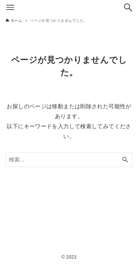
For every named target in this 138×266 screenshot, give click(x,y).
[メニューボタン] (10, 7)
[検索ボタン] (128, 7)
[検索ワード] (69, 159)
